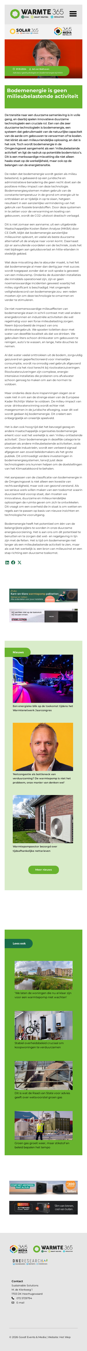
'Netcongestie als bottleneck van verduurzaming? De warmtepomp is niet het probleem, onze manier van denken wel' (42, 778)
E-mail (20, 1302)
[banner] (43, 596)
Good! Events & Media (32, 1337)
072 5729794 (24, 1298)
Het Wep (65, 1337)
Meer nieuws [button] (43, 869)
